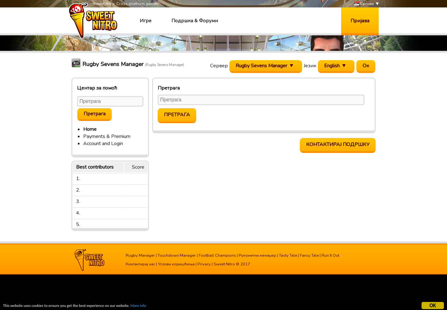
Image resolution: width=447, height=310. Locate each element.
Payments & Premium (106, 136)
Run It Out (330, 255)
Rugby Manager (140, 255)
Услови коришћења (176, 264)
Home (90, 129)
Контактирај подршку (337, 144)
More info (149, 306)
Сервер (219, 65)
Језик (310, 65)
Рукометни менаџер (257, 255)
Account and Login (103, 143)
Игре (145, 20)
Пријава (359, 20)
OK (433, 305)
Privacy (204, 264)
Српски (364, 4)
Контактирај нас (140, 264)
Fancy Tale (309, 255)
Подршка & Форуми (194, 20)
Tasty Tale (288, 255)
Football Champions (217, 255)
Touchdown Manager (177, 255)
